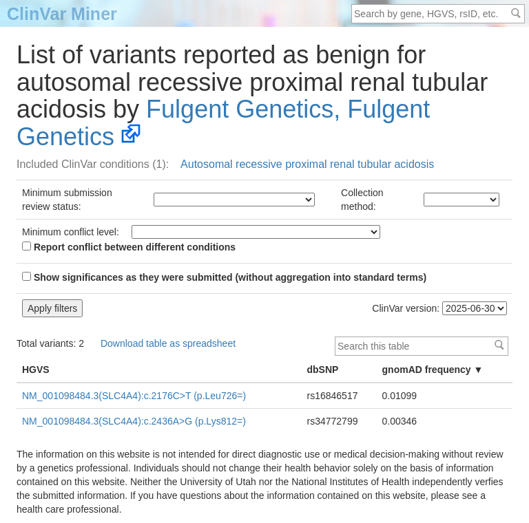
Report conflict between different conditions (129, 247)
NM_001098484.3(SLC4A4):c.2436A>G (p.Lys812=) (134, 421)
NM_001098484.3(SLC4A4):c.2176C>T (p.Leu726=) (134, 395)
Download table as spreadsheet (168, 343)
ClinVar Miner (62, 13)
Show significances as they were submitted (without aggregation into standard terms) (224, 277)
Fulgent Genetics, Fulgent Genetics (223, 123)
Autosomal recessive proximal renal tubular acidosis (307, 164)
